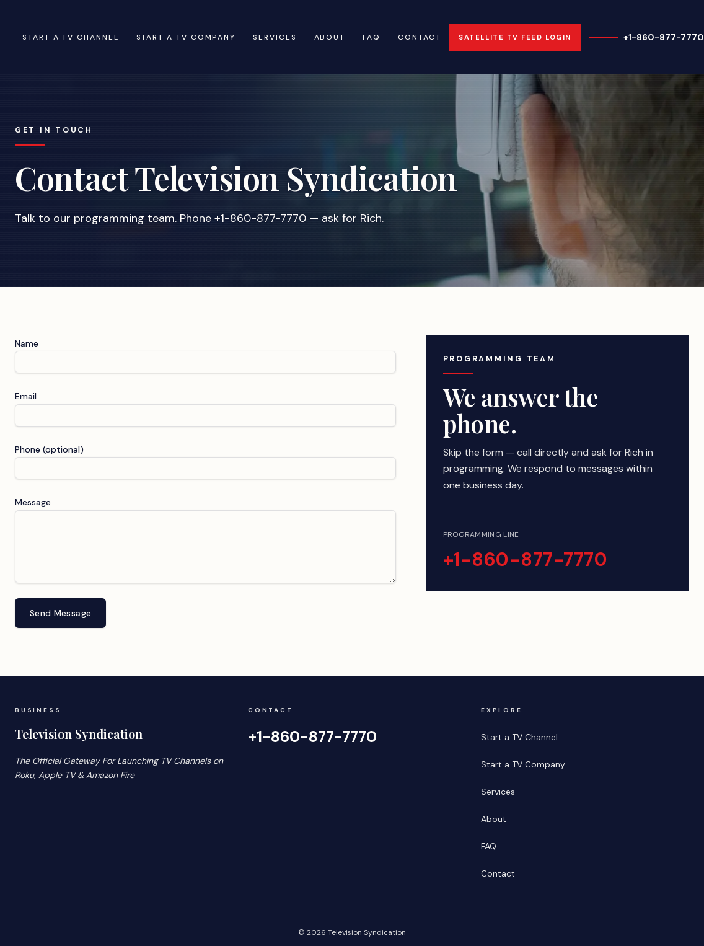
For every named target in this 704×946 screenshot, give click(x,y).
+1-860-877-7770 (525, 559)
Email (26, 396)
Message (33, 502)
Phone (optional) (49, 449)
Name (26, 343)
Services (274, 37)
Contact (419, 37)
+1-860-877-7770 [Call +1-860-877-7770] (646, 37)
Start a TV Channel (70, 37)
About (330, 37)
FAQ (372, 37)
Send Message (60, 613)
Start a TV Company (186, 37)
